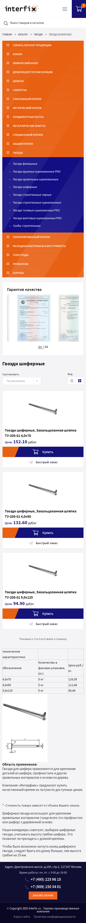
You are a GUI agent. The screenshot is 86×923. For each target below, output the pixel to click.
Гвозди (38, 34)
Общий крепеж (23, 143)
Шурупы (18, 273)
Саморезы (20, 90)
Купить (43, 451)
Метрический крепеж (27, 108)
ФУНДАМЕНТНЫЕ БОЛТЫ (28, 117)
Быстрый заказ (43, 462)
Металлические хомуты (29, 126)
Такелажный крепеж (27, 99)
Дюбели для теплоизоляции (33, 72)
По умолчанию (19, 381)
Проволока (20, 264)
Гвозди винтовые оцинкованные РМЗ (37, 218)
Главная (7, 34)
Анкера (17, 54)
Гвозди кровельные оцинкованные (35, 179)
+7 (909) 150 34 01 (43, 886)
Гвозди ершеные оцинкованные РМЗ (36, 171)
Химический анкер (25, 63)
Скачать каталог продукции (32, 45)
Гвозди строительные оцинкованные (37, 202)
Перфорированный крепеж (31, 237)
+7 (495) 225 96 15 (43, 879)
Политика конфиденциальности (54, 916)
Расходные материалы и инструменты (39, 246)
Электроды (20, 255)
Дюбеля (18, 81)
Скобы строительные (26, 226)
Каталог (23, 34)
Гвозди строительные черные (32, 195)
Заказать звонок (43, 895)
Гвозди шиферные (25, 187)
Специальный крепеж (28, 134)
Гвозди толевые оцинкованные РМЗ (36, 210)
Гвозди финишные (25, 164)
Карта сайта (22, 916)
